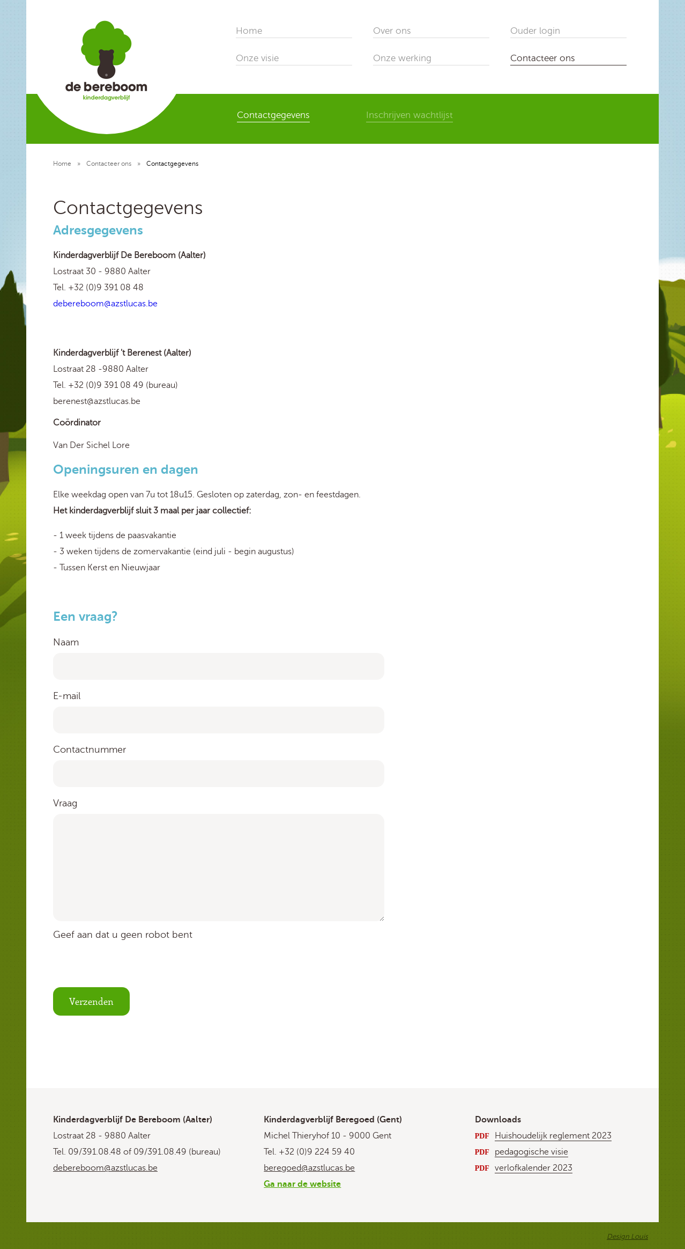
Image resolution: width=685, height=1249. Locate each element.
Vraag (65, 803)
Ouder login (535, 31)
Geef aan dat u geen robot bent (122, 934)
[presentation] (134, 966)
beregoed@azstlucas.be (309, 1168)
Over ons (392, 31)
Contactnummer (89, 749)
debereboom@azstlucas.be (105, 1168)
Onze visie (257, 58)
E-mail (66, 695)
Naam (66, 642)
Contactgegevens (273, 115)
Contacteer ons (542, 58)
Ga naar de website (302, 1184)
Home (249, 31)
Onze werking (402, 58)
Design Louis (627, 1236)
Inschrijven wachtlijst (409, 115)
